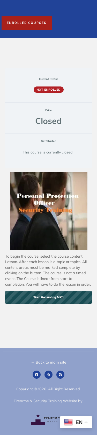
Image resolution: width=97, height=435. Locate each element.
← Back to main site (48, 362)
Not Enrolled (49, 89)
